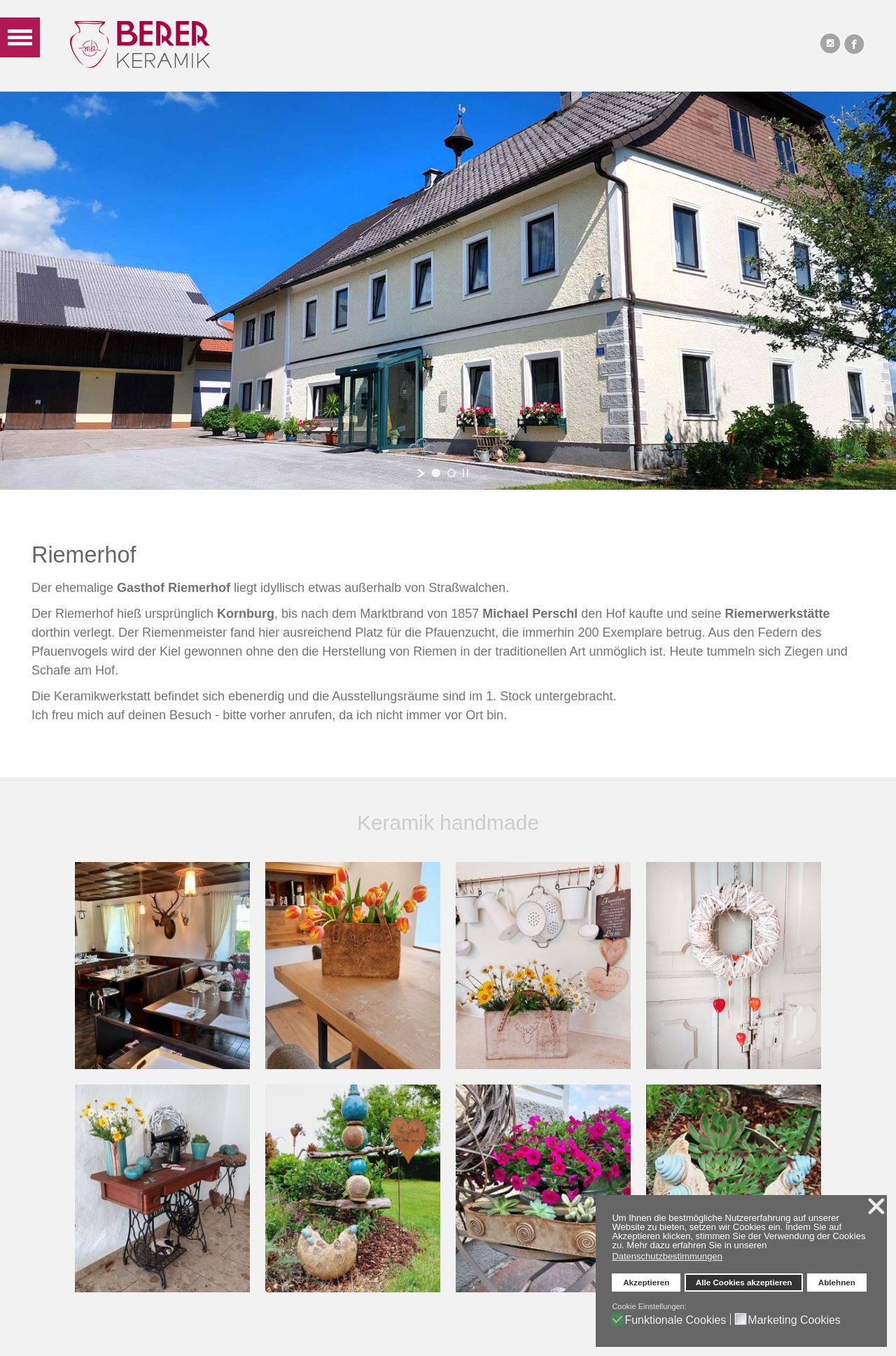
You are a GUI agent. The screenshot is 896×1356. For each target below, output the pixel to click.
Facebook (854, 43)
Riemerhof (83, 554)
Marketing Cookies (794, 1320)
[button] (770, 1246)
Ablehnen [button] (836, 1282)
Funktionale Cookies (675, 1320)
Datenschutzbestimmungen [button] (667, 1256)
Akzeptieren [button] (646, 1282)
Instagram (829, 43)
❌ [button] (876, 1206)
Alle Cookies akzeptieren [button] (744, 1282)
